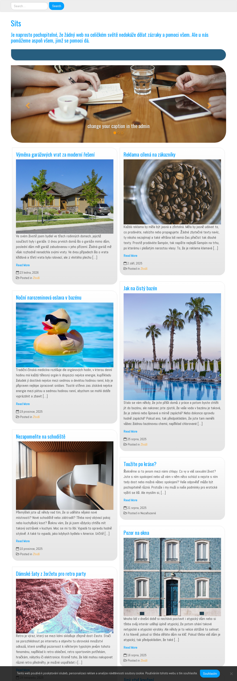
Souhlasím (210, 674)
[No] (231, 673)
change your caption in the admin (118, 126)
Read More (23, 265)
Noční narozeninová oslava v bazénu (48, 297)
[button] (27, 103)
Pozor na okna (136, 532)
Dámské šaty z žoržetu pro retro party (51, 573)
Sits (16, 23)
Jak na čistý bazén (140, 288)
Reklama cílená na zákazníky (149, 154)
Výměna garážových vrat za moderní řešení (55, 154)
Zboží (36, 278)
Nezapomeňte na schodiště (40, 436)
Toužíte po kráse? (140, 463)
